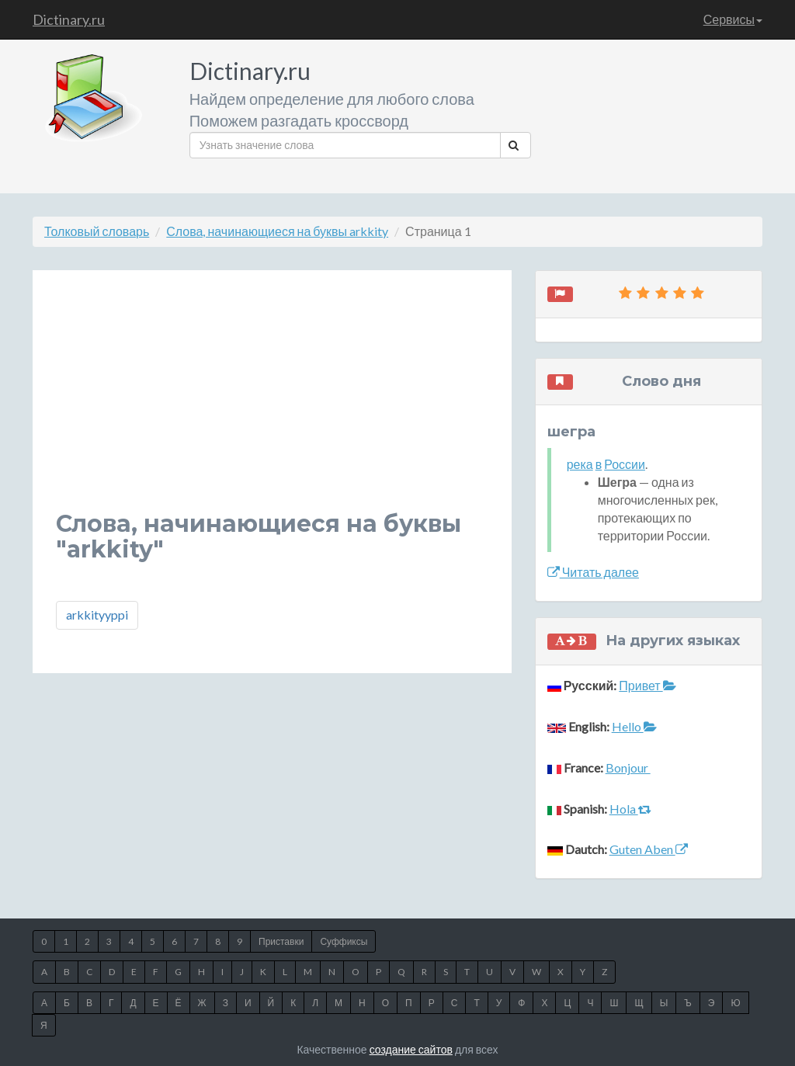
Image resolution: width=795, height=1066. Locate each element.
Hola (630, 808)
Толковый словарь (96, 231)
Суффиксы (343, 941)
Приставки (281, 941)
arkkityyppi (97, 614)
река (580, 464)
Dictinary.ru (69, 19)
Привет (647, 685)
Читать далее (593, 571)
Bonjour (628, 767)
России (624, 464)
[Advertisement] (272, 402)
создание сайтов (411, 1049)
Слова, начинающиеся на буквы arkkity (277, 231)
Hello (634, 726)
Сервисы (732, 19)
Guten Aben (648, 849)
